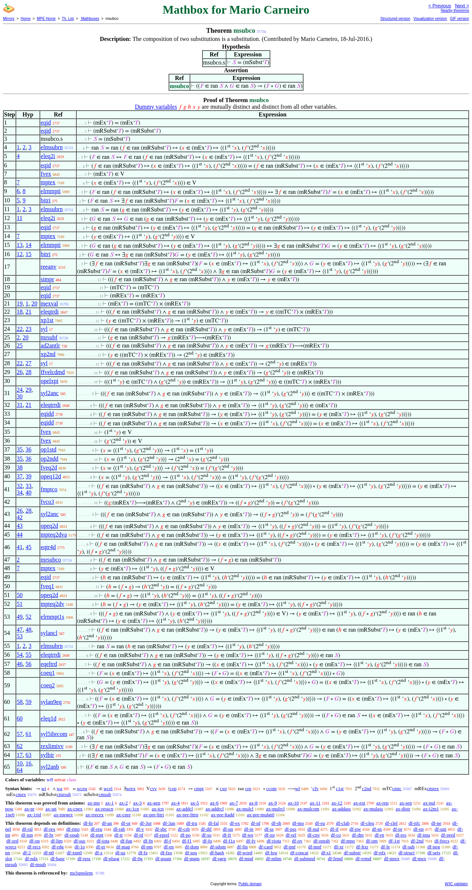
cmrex (433, 788)
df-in (248, 829)
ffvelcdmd (53, 372)
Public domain (250, 884)
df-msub (38, 864)
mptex (48, 182)
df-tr (118, 835)
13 (19, 245)
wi (43, 788)
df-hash (217, 852)
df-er (100, 846)
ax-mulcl (244, 809)
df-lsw (271, 852)
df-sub (408, 846)
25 (19, 345)
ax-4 (175, 803)
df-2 (27, 852)
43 (19, 526)
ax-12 (337, 803)
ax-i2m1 (431, 809)
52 (28, 617)
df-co (336, 835)
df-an (107, 823)
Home (26, 19)
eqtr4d (48, 547)
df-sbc (161, 829)
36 (28, 449)
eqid (46, 122)
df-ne (436, 823)
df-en (169, 846)
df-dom (192, 846)
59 (28, 702)
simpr (47, 279)
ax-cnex (75, 809)
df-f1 (187, 841)
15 (28, 254)
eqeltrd (49, 664)
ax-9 (272, 803)
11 (19, 218)
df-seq (191, 852)
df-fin (242, 846)
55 (28, 655)
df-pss (290, 829)
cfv (315, 788)
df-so (207, 835)
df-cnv (313, 835)
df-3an (169, 823)
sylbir (47, 755)
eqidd (47, 414)
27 (28, 363)
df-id (138, 835)
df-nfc (414, 823)
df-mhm (273, 858)
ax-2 (123, 803)
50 (19, 595)
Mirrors (8, 19)
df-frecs (441, 841)
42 (19, 517)
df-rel (291, 835)
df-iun (27, 835)
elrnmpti (50, 191)
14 (28, 245)
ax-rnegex (63, 814)
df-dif (206, 829)
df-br (48, 835)
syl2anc (50, 393)
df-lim (57, 841)
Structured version (395, 19)
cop (173, 788)
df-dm (358, 835)
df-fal (213, 823)
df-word (244, 852)
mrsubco (51, 559)
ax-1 (109, 803)
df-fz (143, 852)
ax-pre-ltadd (223, 814)
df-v (140, 829)
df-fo (207, 841)
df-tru (191, 823)
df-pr (397, 829)
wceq (82, 788)
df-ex (235, 823)
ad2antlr (50, 345)
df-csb (184, 829)
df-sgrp (219, 858)
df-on (35, 841)
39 (28, 476)
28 (28, 372)
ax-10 (293, 803)
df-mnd (246, 858)
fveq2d (49, 467)
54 (19, 655)
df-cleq (367, 823)
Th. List (68, 19)
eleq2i (48, 156)
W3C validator (456, 884)
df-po (185, 835)
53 (19, 636)
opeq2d (49, 526)
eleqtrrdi (50, 405)
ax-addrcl (215, 809)
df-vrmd (363, 858)
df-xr (339, 846)
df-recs (34, 846)
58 (19, 702)
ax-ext (359, 803)
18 (19, 311)
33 (28, 486)
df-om (372, 841)
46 (19, 664)
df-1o (79, 846)
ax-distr (403, 809)
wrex (131, 788)
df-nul (313, 829)
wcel (108, 788)
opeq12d (51, 476)
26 (19, 372)
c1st (340, 788)
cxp (223, 788)
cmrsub (64, 794)
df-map (123, 846)
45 (28, 547)
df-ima (423, 835)
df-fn (148, 841)
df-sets (433, 852)
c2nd (366, 788)
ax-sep (405, 803)
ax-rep (382, 803)
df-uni (441, 829)
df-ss (269, 829)
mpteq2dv (52, 604)
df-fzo (166, 852)
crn (248, 788)
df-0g (137, 858)
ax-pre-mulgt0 (260, 814)
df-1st (394, 841)
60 (19, 718)
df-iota (103, 841)
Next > (462, 5)
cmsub (104, 794)
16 (28, 763)
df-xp (269, 835)
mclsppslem (81, 873)
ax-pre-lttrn (187, 814)
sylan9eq (51, 702)
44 (19, 534)
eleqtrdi (50, 311)
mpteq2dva (54, 534)
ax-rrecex (95, 814)
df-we (247, 835)
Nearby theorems (455, 10)
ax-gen (153, 803)
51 (19, 604)
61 (28, 734)
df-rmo (73, 829)
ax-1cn (132, 809)
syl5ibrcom (54, 734)
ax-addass (341, 809)
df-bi (88, 823)
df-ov (297, 841)
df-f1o (229, 841)
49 (19, 617)
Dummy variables (156, 107)
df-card (266, 846)
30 (19, 396)
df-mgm (191, 858)
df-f (167, 841)
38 (19, 467)
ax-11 (315, 803)
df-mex (419, 858)
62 (19, 746)
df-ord (12, 841)
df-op (418, 829)
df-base (58, 858)
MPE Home (46, 19)
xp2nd (48, 354)
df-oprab (321, 841)
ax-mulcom (308, 809)
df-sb (276, 823)
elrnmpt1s (52, 617)
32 (19, 486)
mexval (49, 303)
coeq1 (48, 673)
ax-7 (233, 803)
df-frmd (335, 858)
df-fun (126, 841)
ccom (271, 788)
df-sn (377, 829)
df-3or (146, 823)
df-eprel (161, 835)
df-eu (320, 823)
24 (19, 390)
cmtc (397, 788)
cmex (20, 794)
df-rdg (58, 846)
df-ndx (31, 858)
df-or (126, 823)
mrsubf (49, 337)
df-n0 (49, 852)
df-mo (298, 823)
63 (28, 755)
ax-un (50, 809)
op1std (48, 449)
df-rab (119, 829)
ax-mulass (373, 809)
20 (34, 303)
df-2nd (417, 841)
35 (19, 449)
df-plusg (111, 858)
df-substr (352, 852)
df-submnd (304, 858)
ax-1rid (34, 814)
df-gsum (163, 858)
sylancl (49, 633)
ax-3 (137, 803)
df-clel (391, 823)
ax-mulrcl (275, 809)
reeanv (48, 266)
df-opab (72, 835)
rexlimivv (52, 746)
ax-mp (94, 803)
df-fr (226, 835)
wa (59, 788)
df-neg (433, 846)
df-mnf (314, 846)
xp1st (47, 320)
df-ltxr (362, 846)
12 (19, 254)
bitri (46, 200)
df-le (385, 846)
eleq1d (48, 718)
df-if (334, 829)
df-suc (80, 841)
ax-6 (214, 803)
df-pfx (380, 852)
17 (19, 755)
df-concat (299, 852)
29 (28, 390)
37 (19, 476)
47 (19, 630)
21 (28, 311)
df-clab (343, 823)
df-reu (97, 829)
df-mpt (96, 835)
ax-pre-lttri (153, 814)
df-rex (49, 829)
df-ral (27, 829)
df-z (99, 852)
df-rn (379, 835)
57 (19, 734)
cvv (153, 788)
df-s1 (326, 852)
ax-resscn (104, 809)
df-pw (355, 829)
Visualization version (430, 19)
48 (28, 630)
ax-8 (253, 803)
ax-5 (195, 803)
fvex (46, 174)
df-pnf (290, 846)
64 (19, 770)
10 (19, 763)
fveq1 (47, 586)
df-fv (251, 841)
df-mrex (391, 858)
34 (19, 492)
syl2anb (50, 767)
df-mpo (348, 841)
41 (19, 547)
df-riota (274, 841)
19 (19, 303)
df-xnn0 (74, 852)
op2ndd (49, 459)
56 (28, 664)
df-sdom (218, 846)
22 (19, 329)
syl (44, 329)
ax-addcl (184, 809)
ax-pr (29, 809)
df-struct (407, 852)
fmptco (49, 489)
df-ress (83, 858)
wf (297, 788)
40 (28, 492)
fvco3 (47, 502)
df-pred (448, 835)
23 (28, 329)
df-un (228, 829)
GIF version (459, 19)
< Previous (439, 5)
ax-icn (157, 809)
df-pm (147, 846)
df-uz (120, 852)
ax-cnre (123, 814)
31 (19, 405)
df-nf (255, 823)
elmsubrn (52, 147)
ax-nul (429, 803)
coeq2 (48, 685)
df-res (400, 835)
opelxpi (49, 381)
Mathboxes (89, 19)
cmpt (199, 788)
